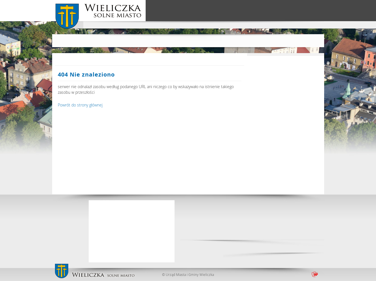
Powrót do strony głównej (80, 105)
